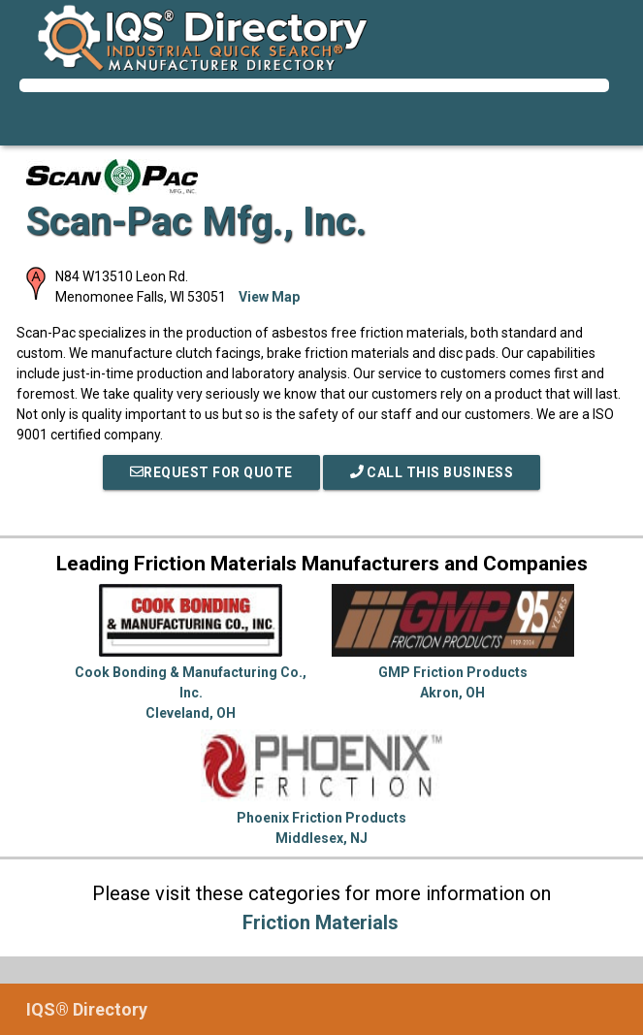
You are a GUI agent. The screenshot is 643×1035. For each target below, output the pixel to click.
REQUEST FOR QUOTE (211, 472)
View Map (269, 297)
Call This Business (432, 472)
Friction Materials (320, 922)
